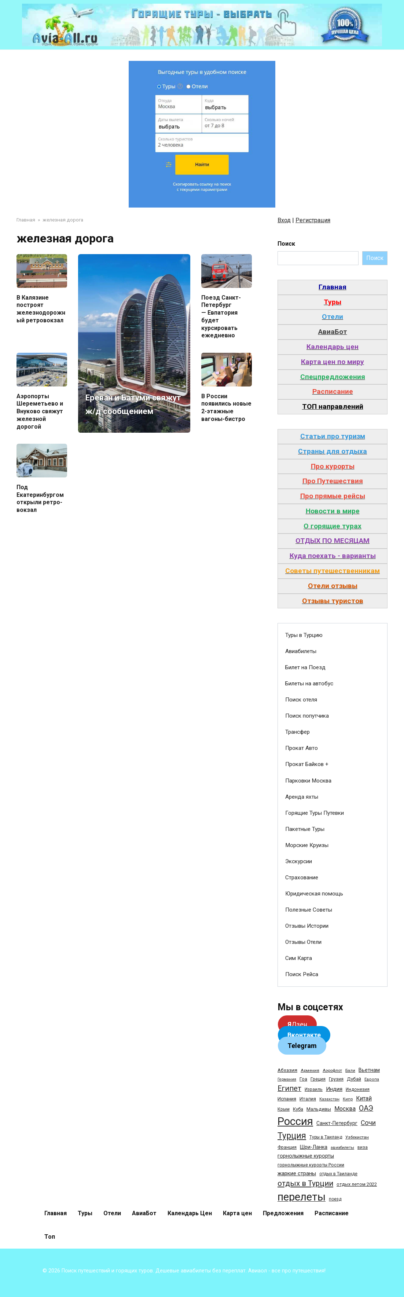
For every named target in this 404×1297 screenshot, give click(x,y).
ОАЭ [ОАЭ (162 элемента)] (366, 1108)
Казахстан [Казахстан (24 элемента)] (329, 1099)
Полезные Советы (308, 909)
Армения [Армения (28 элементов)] (310, 1070)
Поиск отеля (301, 699)
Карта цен (237, 1213)
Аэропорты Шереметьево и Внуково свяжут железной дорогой (39, 411)
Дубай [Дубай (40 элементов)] (354, 1079)
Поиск (286, 243)
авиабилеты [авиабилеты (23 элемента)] (342, 1147)
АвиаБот (144, 1213)
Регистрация (312, 220)
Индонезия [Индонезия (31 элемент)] (358, 1089)
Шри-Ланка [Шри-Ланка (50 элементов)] (313, 1147)
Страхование (301, 877)
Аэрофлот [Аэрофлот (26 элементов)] (332, 1070)
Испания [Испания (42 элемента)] (287, 1099)
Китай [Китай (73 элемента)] (364, 1098)
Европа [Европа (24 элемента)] (371, 1079)
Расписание (332, 1213)
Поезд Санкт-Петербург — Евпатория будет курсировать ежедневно (221, 316)
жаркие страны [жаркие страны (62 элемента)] (297, 1173)
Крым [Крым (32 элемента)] (284, 1109)
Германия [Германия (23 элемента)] (287, 1079)
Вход (284, 220)
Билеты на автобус (309, 683)
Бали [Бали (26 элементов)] (350, 1070)
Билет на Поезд (305, 667)
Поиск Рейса (301, 974)
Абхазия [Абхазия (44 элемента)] (287, 1070)
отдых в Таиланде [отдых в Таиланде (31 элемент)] (338, 1173)
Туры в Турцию (304, 635)
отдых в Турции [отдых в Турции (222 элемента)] (305, 1183)
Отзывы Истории (306, 926)
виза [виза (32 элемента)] (362, 1147)
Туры (85, 1213)
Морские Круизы (306, 845)
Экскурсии (298, 861)
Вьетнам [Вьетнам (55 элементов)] (369, 1070)
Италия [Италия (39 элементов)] (308, 1099)
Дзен (297, 1024)
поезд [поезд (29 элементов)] (335, 1199)
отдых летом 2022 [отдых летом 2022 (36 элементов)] (357, 1184)
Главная (55, 1213)
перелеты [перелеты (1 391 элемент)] (302, 1197)
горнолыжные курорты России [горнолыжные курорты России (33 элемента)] (311, 1165)
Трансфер (297, 732)
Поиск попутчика (307, 715)
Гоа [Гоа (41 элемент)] (303, 1079)
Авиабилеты (300, 651)
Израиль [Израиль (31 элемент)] (314, 1089)
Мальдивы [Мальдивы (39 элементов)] (318, 1109)
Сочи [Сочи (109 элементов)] (368, 1122)
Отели (112, 1213)
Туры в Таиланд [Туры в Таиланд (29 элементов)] (325, 1137)
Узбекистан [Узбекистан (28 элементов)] (357, 1137)
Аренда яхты (301, 797)
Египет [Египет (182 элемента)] (289, 1088)
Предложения (283, 1213)
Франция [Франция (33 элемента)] (287, 1147)
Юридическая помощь (314, 893)
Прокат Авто (301, 748)
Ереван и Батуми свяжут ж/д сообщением (128, 397)
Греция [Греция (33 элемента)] (318, 1079)
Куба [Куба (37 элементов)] (298, 1109)
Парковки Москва (308, 780)
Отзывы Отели (303, 942)
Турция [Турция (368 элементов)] (292, 1136)
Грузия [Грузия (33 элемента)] (336, 1079)
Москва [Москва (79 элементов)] (345, 1108)
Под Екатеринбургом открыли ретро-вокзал (40, 498)
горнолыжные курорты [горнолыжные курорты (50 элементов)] (306, 1156)
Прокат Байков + (306, 764)
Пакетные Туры (304, 829)
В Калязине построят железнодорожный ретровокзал (40, 308)
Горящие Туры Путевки (314, 813)
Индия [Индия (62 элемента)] (334, 1089)
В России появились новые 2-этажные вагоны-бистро (226, 407)
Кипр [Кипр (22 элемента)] (348, 1099)
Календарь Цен (190, 1213)
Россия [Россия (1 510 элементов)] (295, 1121)
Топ (49, 1236)
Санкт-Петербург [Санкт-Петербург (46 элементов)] (336, 1123)
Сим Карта (298, 958)
